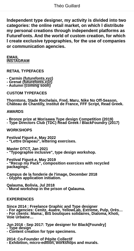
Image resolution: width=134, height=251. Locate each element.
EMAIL (13, 57)
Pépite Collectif (58, 239)
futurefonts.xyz (38, 78)
